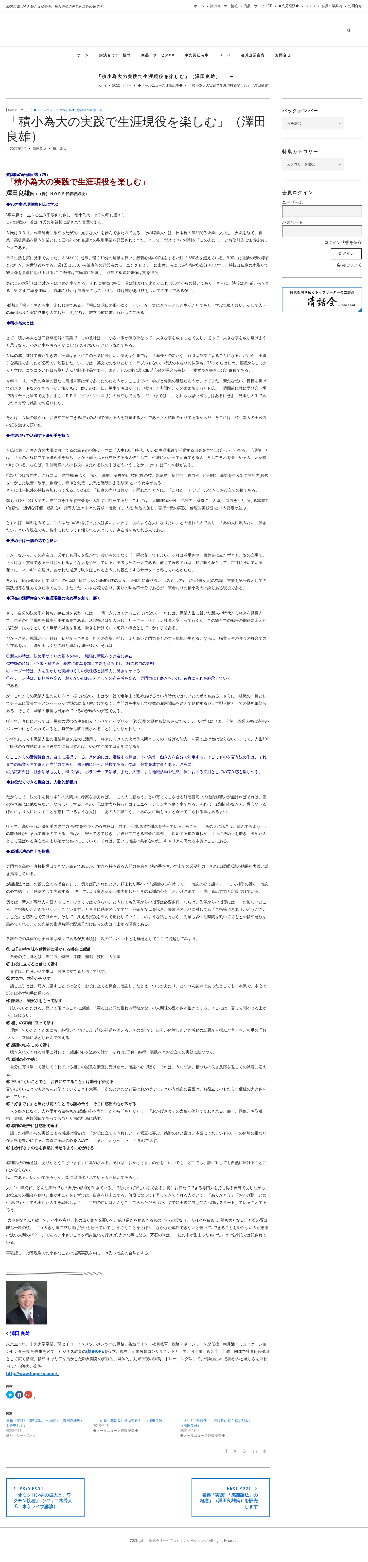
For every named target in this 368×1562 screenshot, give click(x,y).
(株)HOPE (95, 1353)
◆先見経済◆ (288, 6)
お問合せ (355, 6)
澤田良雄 (40, 150)
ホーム (199, 6)
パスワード (292, 223)
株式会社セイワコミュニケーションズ (178, 1548)
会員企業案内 (331, 6)
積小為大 (60, 150)
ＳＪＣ (310, 6)
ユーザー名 (292, 203)
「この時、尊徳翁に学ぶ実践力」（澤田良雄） (129, 1422)
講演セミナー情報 (224, 6)
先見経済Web (175, 30)
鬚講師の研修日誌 (90, 111)
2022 (116, 87)
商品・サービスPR (258, 6)
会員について (349, 266)
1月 (129, 87)
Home (101, 87)
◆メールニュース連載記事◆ (160, 87)
